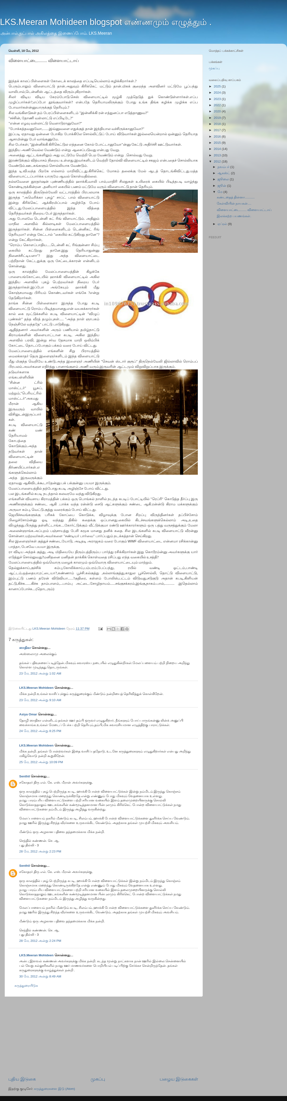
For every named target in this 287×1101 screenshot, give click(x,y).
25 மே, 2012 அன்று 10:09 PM (41, 762)
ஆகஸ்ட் (224, 173)
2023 (218, 99)
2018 (218, 124)
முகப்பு (98, 1079)
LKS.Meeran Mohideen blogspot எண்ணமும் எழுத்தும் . (106, 22)
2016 (218, 136)
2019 (218, 118)
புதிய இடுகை (22, 1079)
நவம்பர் (224, 167)
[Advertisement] (103, 1036)
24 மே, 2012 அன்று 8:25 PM (40, 731)
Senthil (24, 776)
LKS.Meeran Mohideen (36, 687)
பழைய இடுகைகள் (179, 1079)
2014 (218, 149)
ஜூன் (222, 185)
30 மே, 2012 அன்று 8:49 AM (40, 976)
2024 (218, 92)
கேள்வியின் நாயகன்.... (234, 203)
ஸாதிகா (25, 648)
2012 (218, 161)
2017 (218, 130)
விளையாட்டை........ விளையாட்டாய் (244, 210)
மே (220, 192)
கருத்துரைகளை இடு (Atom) (54, 1089)
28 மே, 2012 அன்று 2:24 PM (40, 941)
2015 (218, 142)
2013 (218, 155)
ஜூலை (224, 179)
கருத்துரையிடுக (26, 985)
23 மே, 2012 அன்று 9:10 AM (40, 700)
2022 (218, 105)
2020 (218, 111)
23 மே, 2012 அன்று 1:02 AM (40, 673)
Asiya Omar (28, 714)
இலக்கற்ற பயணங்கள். (234, 216)
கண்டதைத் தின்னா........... (236, 197)
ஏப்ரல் (223, 224)
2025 (218, 86)
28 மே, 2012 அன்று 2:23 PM (40, 851)
